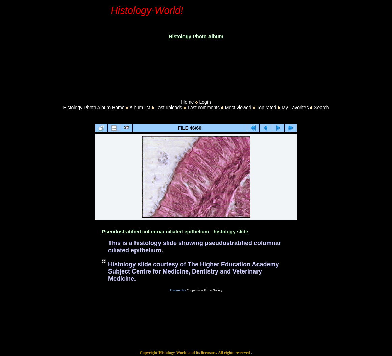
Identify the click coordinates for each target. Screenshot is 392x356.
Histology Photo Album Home (93, 107)
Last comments (204, 107)
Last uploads (168, 107)
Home (187, 102)
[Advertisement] (196, 67)
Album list (139, 107)
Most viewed (238, 107)
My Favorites (295, 107)
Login (205, 102)
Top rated (266, 107)
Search (321, 107)
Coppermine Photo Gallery (204, 290)
